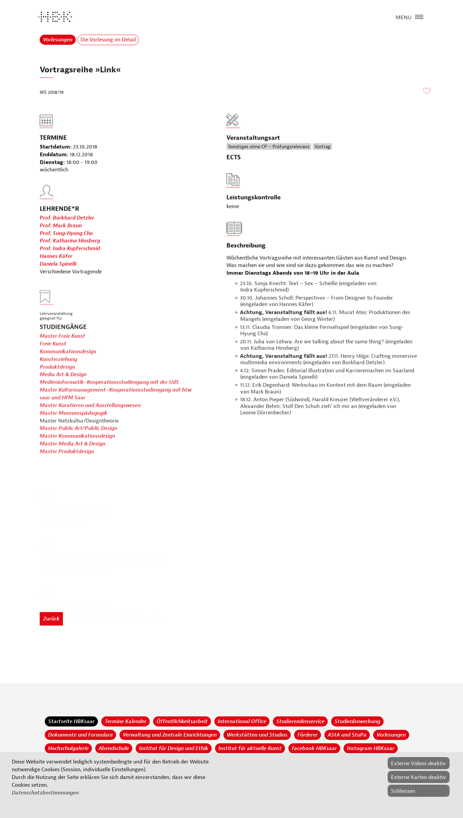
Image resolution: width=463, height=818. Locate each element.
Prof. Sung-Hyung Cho (66, 248)
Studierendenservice (300, 721)
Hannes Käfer (56, 271)
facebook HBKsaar (314, 748)
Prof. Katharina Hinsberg (70, 256)
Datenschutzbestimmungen (45, 792)
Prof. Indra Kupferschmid (70, 264)
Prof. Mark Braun (61, 241)
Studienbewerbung (357, 721)
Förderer (307, 735)
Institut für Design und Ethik (173, 748)
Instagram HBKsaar (370, 748)
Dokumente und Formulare (80, 735)
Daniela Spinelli (58, 279)
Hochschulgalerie (68, 748)
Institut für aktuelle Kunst (250, 748)
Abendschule (114, 748)
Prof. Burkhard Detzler (67, 233)
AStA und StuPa (347, 735)
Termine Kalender (125, 721)
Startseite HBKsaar (71, 721)
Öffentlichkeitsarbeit (182, 721)
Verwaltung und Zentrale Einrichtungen (170, 735)
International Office (242, 721)
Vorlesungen (57, 39)
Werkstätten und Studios (257, 735)
